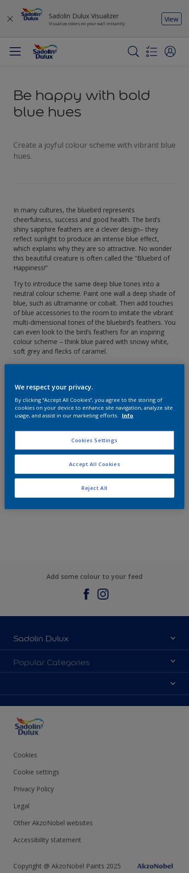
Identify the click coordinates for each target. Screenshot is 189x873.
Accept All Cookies (94, 464)
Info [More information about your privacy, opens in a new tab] (127, 415)
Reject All (94, 487)
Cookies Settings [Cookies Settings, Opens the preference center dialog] (94, 440)
